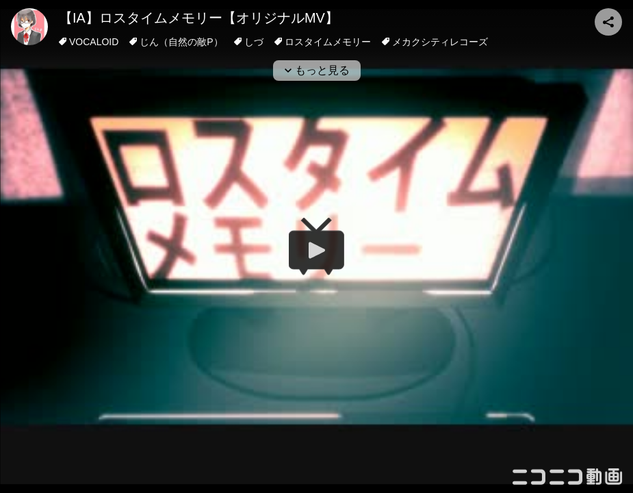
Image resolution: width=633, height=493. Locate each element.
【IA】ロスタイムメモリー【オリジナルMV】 (199, 17)
